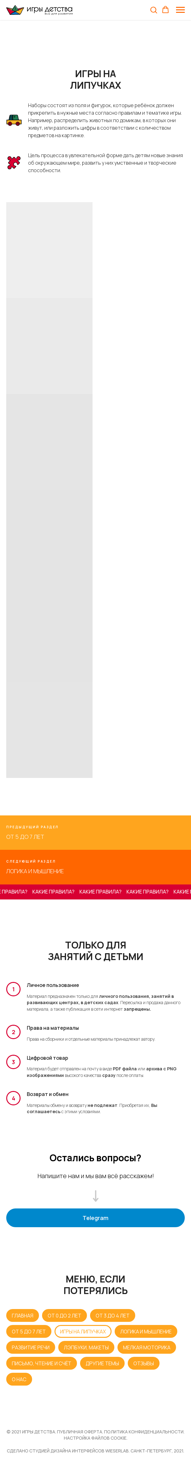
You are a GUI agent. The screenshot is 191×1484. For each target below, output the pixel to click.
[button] (153, 9)
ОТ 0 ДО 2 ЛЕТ (64, 1315)
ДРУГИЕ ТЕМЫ (102, 1363)
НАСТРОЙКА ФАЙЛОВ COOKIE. (95, 1438)
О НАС (19, 1379)
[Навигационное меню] (180, 10)
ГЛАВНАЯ (22, 1315)
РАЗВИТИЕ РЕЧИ (31, 1347)
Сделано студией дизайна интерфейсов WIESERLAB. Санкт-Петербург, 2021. (95, 1451)
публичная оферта (79, 1432)
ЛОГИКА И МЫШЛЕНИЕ (146, 1331)
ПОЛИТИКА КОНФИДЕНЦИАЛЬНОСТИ (144, 1432)
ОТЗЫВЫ (143, 1363)
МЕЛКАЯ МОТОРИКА (146, 1347)
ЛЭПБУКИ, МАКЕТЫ (86, 1347)
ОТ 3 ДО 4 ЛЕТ (113, 1315)
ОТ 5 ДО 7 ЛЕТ (29, 1331)
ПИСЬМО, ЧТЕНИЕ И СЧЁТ (41, 1363)
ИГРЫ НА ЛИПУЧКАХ (83, 1331)
